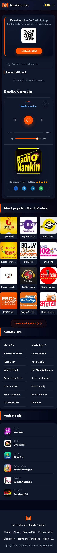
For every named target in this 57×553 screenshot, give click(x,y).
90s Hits (18, 432)
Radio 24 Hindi (12, 394)
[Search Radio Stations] (31, 64)
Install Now (29, 51)
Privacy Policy (45, 531)
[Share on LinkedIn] (33, 188)
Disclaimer (9, 538)
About (17, 531)
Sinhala (17, 453)
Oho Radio (20, 444)
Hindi (22, 182)
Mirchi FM (9, 345)
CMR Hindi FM (11, 402)
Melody (17, 478)
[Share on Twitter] (24, 188)
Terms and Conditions (29, 538)
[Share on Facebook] (16, 188)
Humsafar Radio (13, 353)
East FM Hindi (11, 369)
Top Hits (18, 490)
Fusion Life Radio (13, 378)
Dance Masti (11, 386)
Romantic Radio (23, 481)
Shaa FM (19, 457)
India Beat (9, 361)
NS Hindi (36, 402)
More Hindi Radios (28, 323)
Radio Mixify (38, 386)
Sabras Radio (39, 353)
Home (7, 531)
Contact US (29, 531)
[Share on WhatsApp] (41, 188)
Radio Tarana (39, 394)
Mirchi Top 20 (39, 345)
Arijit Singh (38, 361)
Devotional (20, 466)
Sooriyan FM (21, 494)
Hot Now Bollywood (42, 369)
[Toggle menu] (53, 5)
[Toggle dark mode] (46, 5)
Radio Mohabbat (41, 378)
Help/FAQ (48, 538)
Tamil (16, 429)
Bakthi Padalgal (23, 469)
